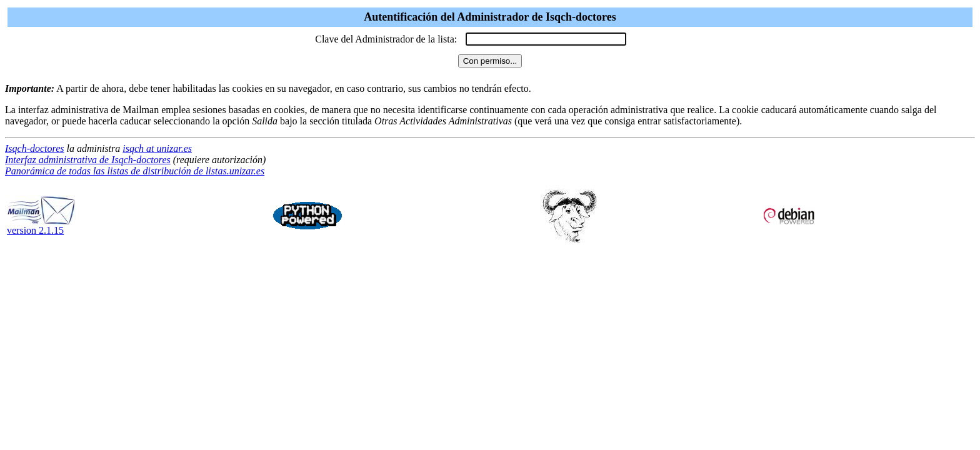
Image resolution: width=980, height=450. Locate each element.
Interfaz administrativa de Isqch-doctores (88, 159)
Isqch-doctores (34, 148)
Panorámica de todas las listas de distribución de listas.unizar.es (134, 171)
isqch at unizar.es (157, 148)
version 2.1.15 (41, 226)
